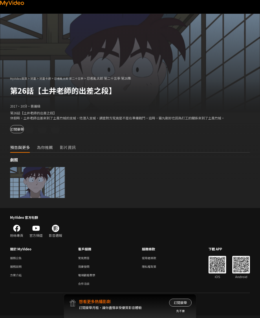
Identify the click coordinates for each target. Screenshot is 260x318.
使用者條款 (153, 258)
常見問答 (84, 258)
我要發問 (84, 267)
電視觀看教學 (88, 276)
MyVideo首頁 (20, 78)
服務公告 (16, 258)
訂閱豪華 (22, 129)
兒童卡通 (50, 78)
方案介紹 (16, 276)
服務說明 (16, 267)
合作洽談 (84, 286)
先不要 (180, 311)
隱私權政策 (153, 267)
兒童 (36, 78)
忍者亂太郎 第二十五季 (76, 78)
